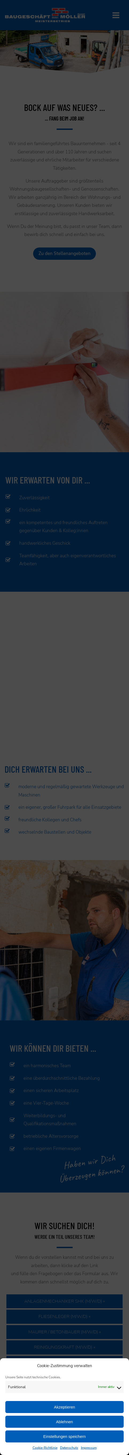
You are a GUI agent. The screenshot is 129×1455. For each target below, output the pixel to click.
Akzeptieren (64, 1407)
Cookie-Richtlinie (45, 1448)
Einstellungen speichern (64, 1436)
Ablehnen (64, 1421)
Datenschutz (69, 1448)
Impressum (89, 1448)
